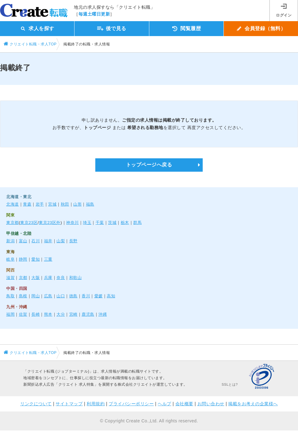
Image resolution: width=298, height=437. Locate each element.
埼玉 (87, 222)
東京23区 (29, 222)
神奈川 (72, 222)
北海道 (12, 204)
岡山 (35, 296)
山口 (60, 296)
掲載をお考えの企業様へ (253, 403)
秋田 (65, 204)
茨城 (112, 222)
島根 (23, 296)
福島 (90, 204)
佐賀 (23, 314)
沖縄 (102, 314)
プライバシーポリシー (131, 403)
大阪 (35, 277)
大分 (60, 314)
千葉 (100, 222)
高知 (111, 296)
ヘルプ (164, 403)
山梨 (60, 241)
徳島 (73, 296)
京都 (23, 277)
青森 (27, 204)
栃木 (125, 222)
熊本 (48, 314)
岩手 (40, 204)
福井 (48, 241)
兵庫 (48, 277)
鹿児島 (88, 314)
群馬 (137, 222)
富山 (23, 241)
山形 (77, 204)
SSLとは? (230, 384)
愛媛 (98, 296)
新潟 (10, 241)
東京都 (12, 222)
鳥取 (10, 296)
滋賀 (10, 277)
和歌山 (75, 277)
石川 (35, 241)
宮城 (52, 204)
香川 (86, 296)
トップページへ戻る (149, 164)
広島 (48, 296)
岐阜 (10, 259)
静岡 (23, 259)
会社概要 (184, 403)
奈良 (60, 277)
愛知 (35, 259)
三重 (48, 259)
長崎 (35, 314)
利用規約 (96, 403)
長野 (73, 241)
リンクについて (36, 403)
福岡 (10, 314)
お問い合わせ (210, 403)
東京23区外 (49, 222)
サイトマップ (69, 403)
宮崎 (73, 314)
